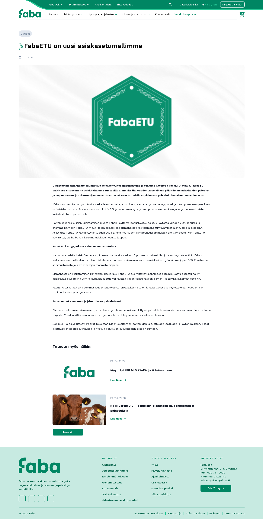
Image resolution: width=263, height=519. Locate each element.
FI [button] (203, 4)
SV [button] (208, 4)
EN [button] (215, 4)
